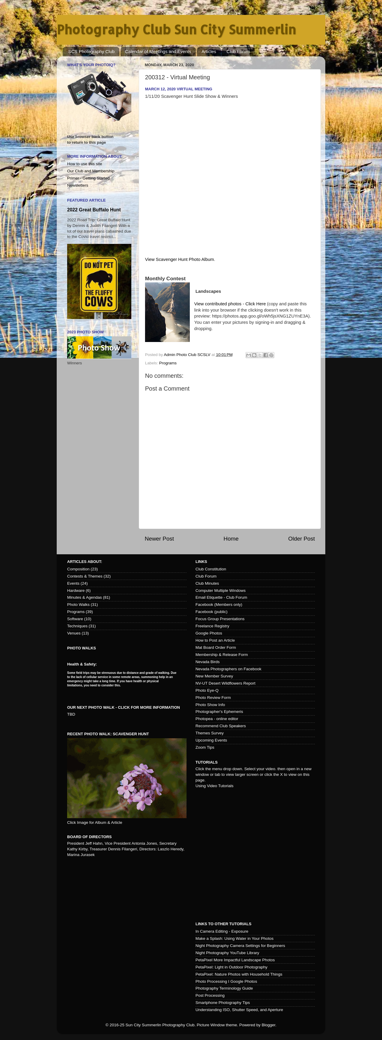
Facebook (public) (211, 611)
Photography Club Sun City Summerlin (176, 29)
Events (73, 583)
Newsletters (77, 185)
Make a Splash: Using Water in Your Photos (234, 938)
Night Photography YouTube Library (227, 953)
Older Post (301, 539)
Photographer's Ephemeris (219, 711)
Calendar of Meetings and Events (158, 51)
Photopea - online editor (216, 718)
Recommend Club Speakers (220, 726)
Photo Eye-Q (206, 690)
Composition (78, 569)
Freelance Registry (212, 626)
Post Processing (210, 995)
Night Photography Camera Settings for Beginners (240, 945)
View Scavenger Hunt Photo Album (179, 259)
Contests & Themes (84, 576)
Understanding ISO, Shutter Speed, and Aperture (239, 1010)
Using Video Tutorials (214, 786)
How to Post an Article (215, 640)
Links (201, 561)
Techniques (77, 626)
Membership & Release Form (221, 654)
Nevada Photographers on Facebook (228, 669)
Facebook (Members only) (218, 604)
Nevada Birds (207, 662)
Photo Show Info (210, 704)
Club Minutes (207, 583)
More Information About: (95, 156)
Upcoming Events (211, 740)
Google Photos (208, 633)
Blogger (268, 1025)
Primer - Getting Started (88, 178)
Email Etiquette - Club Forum (221, 597)
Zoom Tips (204, 747)
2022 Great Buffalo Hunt (94, 209)
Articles (208, 51)
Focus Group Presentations (219, 619)
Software (75, 619)
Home (231, 539)
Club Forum (238, 51)
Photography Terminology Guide (224, 988)
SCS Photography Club (91, 51)
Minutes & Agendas (84, 597)
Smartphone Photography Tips (222, 1002)
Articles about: (84, 561)
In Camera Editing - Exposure (221, 931)
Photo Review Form (213, 697)
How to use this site (84, 164)
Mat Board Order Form (215, 647)
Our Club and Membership (90, 171)
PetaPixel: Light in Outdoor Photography (231, 967)
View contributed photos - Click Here (230, 303)
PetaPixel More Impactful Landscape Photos (235, 960)
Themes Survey (209, 733)
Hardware (76, 590)
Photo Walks (78, 604)
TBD (71, 714)
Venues (74, 633)
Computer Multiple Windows (220, 590)
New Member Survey (214, 676)
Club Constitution (210, 569)
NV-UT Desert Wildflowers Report (225, 683)
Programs (168, 363)
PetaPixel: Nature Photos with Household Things (238, 974)
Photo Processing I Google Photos (226, 981)
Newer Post (159, 539)
